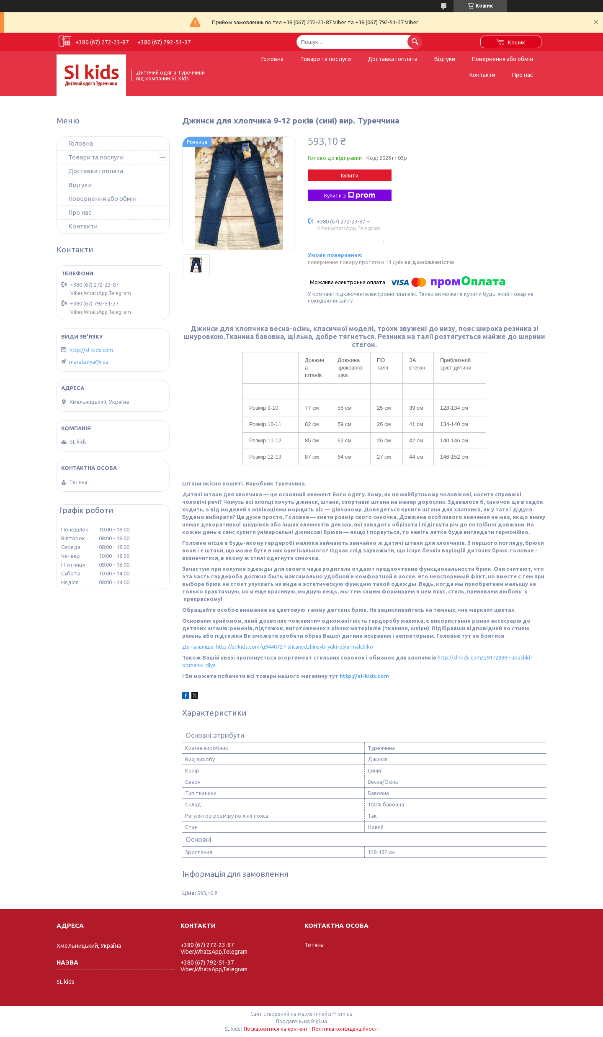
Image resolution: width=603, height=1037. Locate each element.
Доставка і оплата (392, 59)
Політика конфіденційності (345, 1029)
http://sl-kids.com (364, 676)
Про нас (522, 75)
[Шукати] (414, 41)
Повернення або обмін (502, 59)
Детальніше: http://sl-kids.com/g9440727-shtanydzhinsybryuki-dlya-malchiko (277, 646)
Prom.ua (342, 1013)
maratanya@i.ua (88, 361)
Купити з (349, 195)
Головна (272, 59)
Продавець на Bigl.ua (301, 1021)
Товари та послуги (325, 59)
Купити (349, 175)
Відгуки (444, 59)
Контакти (482, 75)
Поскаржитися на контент (276, 1029)
